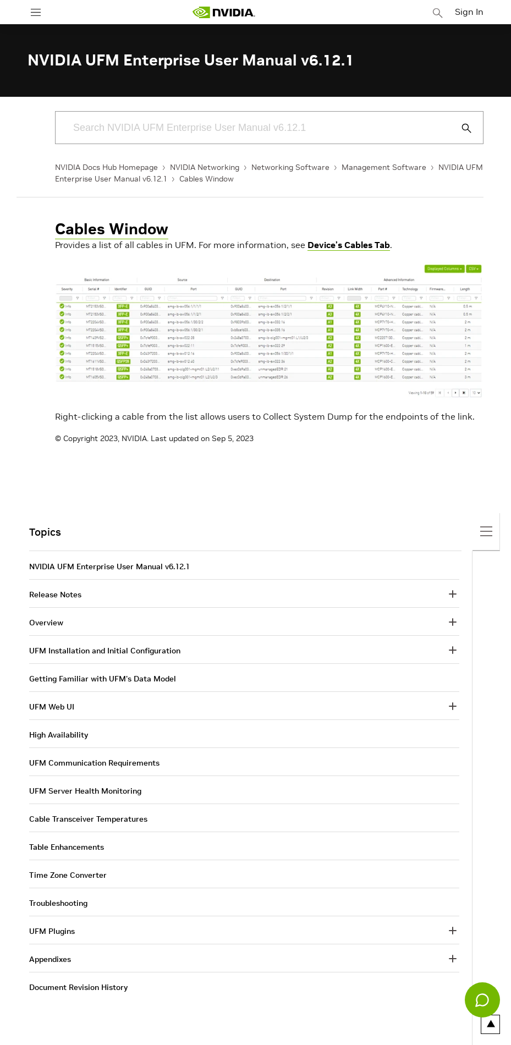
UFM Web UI (51, 707)
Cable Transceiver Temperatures (88, 819)
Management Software (384, 167)
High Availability (58, 735)
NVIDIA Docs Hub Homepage (106, 167)
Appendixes (50, 959)
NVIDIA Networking (204, 167)
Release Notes (55, 595)
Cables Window (206, 179)
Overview (46, 623)
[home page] (224, 12)
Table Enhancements (66, 847)
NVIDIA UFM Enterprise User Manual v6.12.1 (109, 566)
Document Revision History (78, 987)
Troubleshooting (58, 903)
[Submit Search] (460, 128)
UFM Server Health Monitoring (85, 791)
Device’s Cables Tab (348, 244)
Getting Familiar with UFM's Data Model (102, 679)
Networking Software (290, 167)
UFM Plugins (52, 931)
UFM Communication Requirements (94, 763)
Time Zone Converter (68, 875)
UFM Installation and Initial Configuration (104, 651)
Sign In (469, 11)
